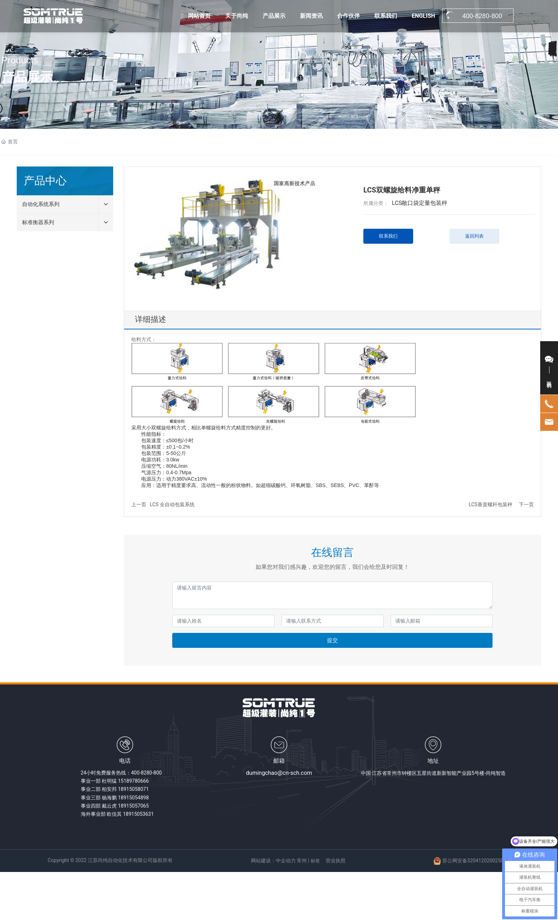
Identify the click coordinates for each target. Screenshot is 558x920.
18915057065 (133, 806)
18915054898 (133, 797)
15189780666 (133, 781)
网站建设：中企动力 (273, 860)
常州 (302, 860)
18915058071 (133, 789)
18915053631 (138, 814)
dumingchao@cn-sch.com (279, 773)
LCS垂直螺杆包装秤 (490, 504)
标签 (315, 860)
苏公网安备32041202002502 (474, 860)
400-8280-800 (146, 773)
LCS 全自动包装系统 (172, 504)
